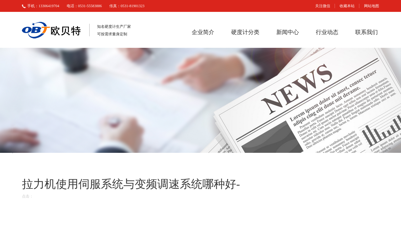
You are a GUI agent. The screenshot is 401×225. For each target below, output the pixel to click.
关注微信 (322, 6)
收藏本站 (347, 6)
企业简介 (203, 32)
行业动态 (327, 32)
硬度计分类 (245, 32)
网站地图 (371, 6)
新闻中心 (287, 32)
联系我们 (366, 32)
